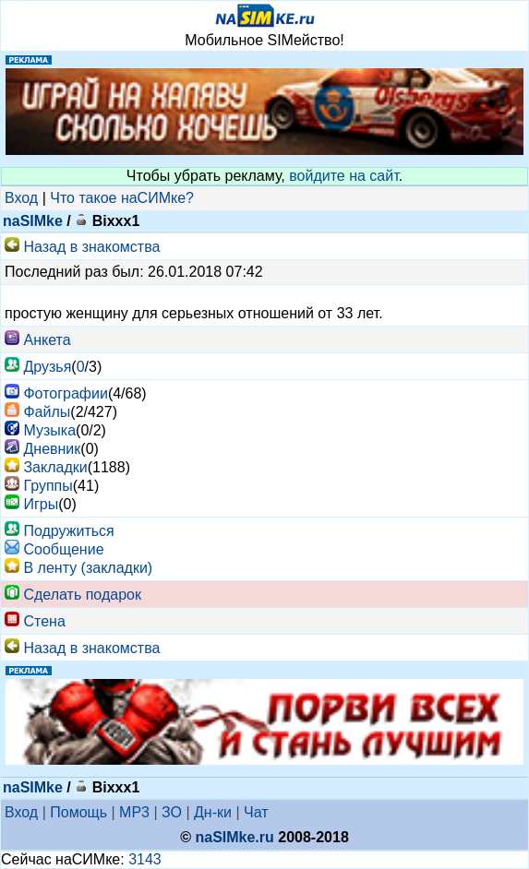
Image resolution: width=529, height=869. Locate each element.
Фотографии (65, 393)
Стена (44, 621)
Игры (40, 504)
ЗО (172, 812)
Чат (256, 812)
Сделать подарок (82, 594)
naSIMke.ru (234, 837)
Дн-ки (213, 812)
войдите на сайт (344, 176)
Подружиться (68, 531)
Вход (21, 198)
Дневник (51, 449)
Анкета (46, 340)
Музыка (49, 430)
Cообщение (63, 549)
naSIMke (33, 221)
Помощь (78, 812)
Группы (47, 486)
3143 (145, 859)
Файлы (46, 412)
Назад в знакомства (91, 247)
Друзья (47, 367)
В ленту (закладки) (87, 568)
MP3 (134, 812)
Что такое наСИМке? (122, 198)
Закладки (55, 467)
